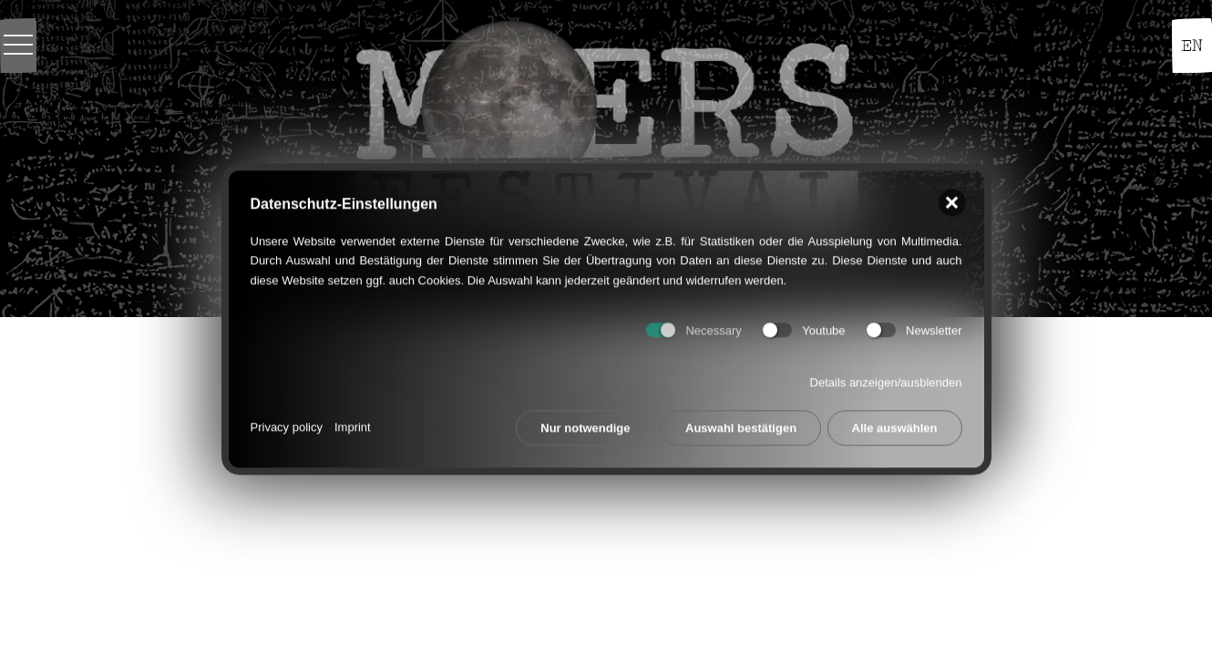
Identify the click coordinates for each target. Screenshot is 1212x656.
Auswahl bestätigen (740, 422)
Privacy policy (287, 421)
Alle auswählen (895, 422)
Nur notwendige (585, 422)
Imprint (352, 421)
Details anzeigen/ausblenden (886, 377)
